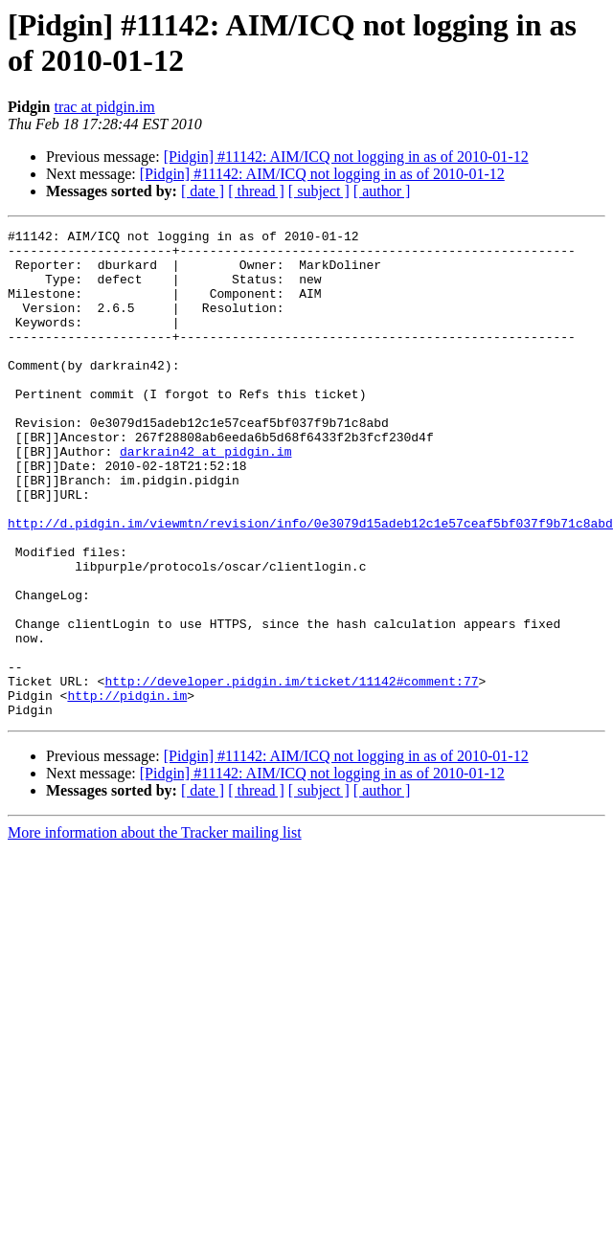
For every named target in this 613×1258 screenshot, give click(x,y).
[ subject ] (319, 191)
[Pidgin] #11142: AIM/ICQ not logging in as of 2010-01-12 (346, 156)
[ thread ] (256, 191)
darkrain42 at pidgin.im (205, 496)
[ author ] (382, 191)
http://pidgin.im (127, 789)
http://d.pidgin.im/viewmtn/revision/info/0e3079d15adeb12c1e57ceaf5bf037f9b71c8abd (310, 583)
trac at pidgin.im (104, 107)
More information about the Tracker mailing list (155, 930)
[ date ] (202, 191)
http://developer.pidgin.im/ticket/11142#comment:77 (291, 772)
